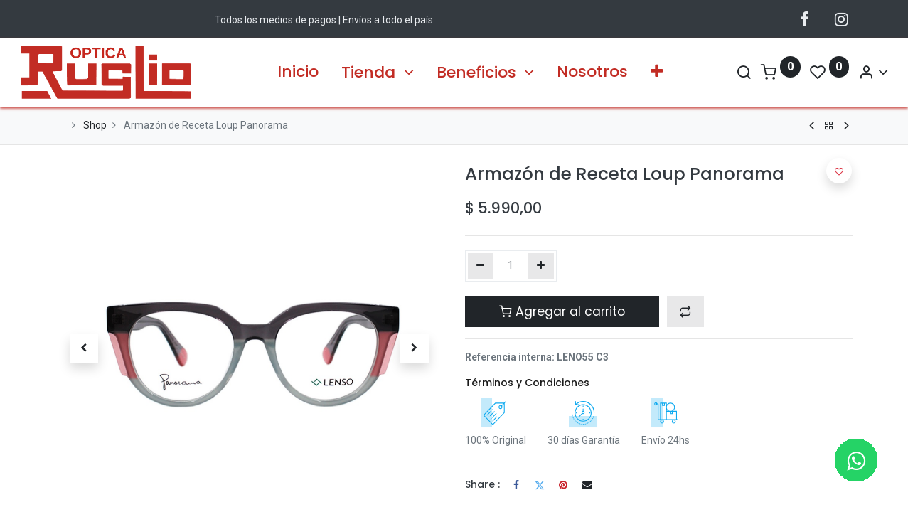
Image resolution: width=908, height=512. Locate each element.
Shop (95, 125)
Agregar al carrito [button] (562, 311)
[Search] (709, 72)
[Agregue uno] (541, 266)
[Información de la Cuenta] (838, 72)
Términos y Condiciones (527, 382)
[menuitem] (298, 72)
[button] (656, 72)
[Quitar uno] (481, 266)
